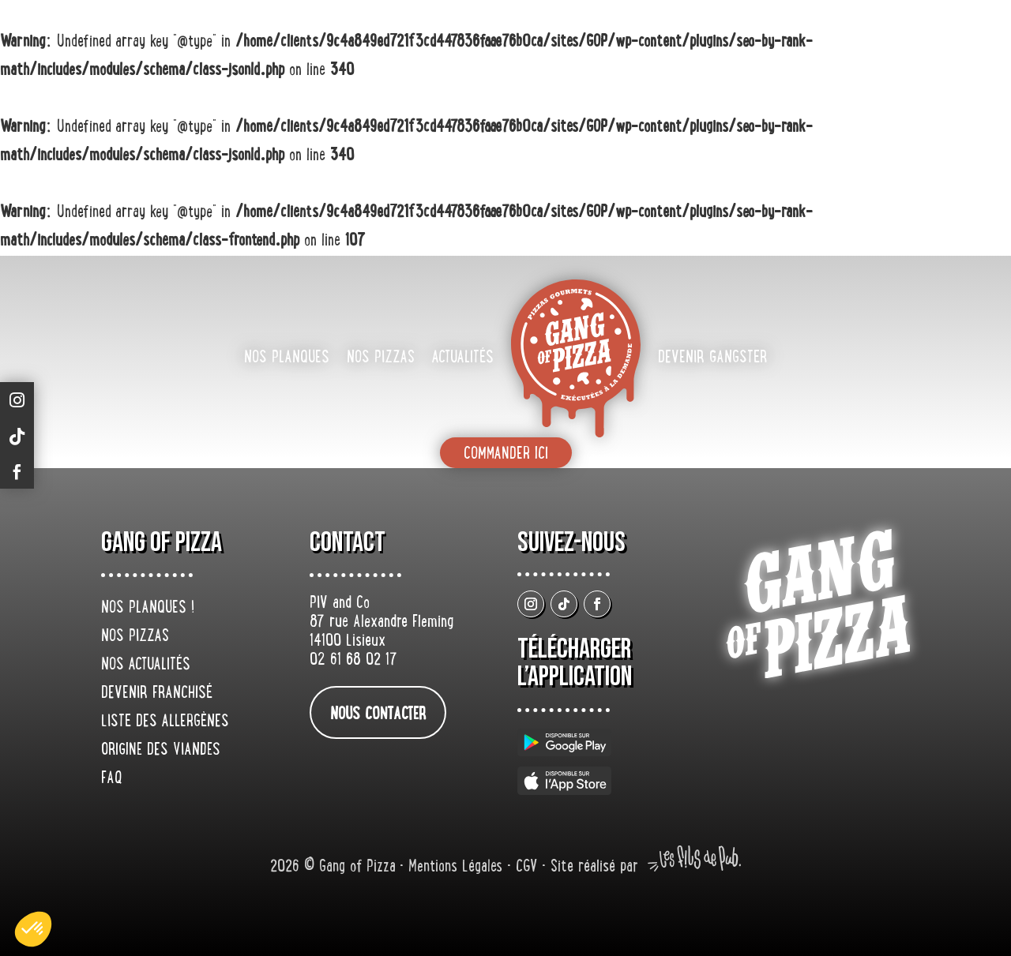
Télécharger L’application (574, 663)
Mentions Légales (457, 867)
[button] (33, 929)
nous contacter (378, 715)
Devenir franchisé (156, 693)
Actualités (463, 358)
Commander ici (506, 454)
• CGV (524, 867)
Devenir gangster (712, 358)
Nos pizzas (381, 358)
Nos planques (286, 358)
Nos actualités (145, 665)
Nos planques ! (147, 608)
